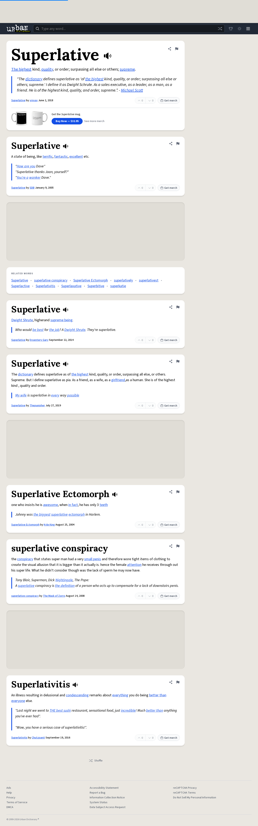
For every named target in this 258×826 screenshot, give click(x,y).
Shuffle (96, 761)
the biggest (41, 514)
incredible (128, 710)
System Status (98, 802)
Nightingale (64, 580)
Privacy (10, 798)
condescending (77, 695)
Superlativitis (45, 286)
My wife (21, 395)
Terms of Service (16, 802)
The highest (21, 69)
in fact (73, 504)
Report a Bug (97, 793)
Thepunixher (37, 406)
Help (9, 793)
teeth (104, 504)
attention (134, 564)
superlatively (123, 280)
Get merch (168, 101)
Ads (8, 788)
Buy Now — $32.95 (67, 121)
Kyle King (49, 525)
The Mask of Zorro (54, 596)
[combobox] (128, 29)
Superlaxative (71, 286)
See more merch (94, 121)
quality (47, 69)
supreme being (61, 320)
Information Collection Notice (107, 798)
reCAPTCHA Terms (184, 793)
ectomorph (77, 514)
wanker (35, 177)
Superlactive (20, 286)
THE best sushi (60, 710)
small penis (92, 559)
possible (73, 395)
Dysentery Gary (39, 340)
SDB (32, 188)
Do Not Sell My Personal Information (194, 798)
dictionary (33, 79)
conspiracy (25, 559)
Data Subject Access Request (107, 807)
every (55, 395)
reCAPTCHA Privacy (185, 788)
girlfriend (118, 380)
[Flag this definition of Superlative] (176, 49)
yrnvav (34, 100)
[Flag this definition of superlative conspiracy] (178, 546)
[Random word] (219, 28)
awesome (50, 504)
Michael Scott (132, 90)
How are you (26, 166)
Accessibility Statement (104, 788)
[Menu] (248, 28)
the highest (94, 79)
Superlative (18, 100)
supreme (127, 69)
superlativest (148, 280)
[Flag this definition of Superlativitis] (178, 682)
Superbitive (95, 286)
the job (54, 329)
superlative (59, 514)
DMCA (9, 807)
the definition (65, 585)
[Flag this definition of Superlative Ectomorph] (178, 492)
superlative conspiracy (50, 280)
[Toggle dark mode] (239, 28)
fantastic (61, 156)
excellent (76, 156)
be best (38, 329)
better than (154, 710)
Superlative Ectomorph (90, 280)
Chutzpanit (38, 738)
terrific (48, 156)
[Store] (230, 28)
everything (120, 695)
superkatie (118, 286)
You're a (22, 177)
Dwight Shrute (22, 320)
